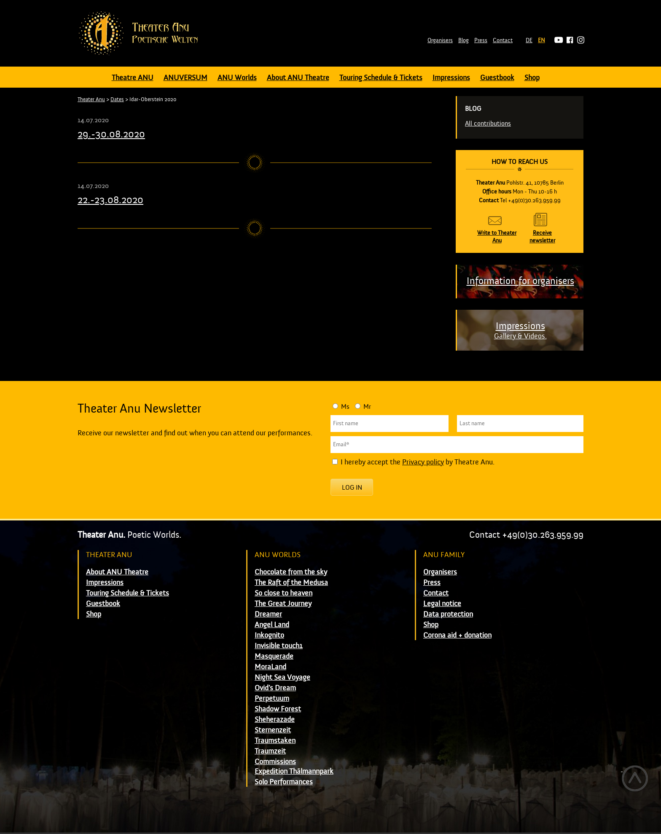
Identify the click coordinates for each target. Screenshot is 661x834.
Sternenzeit (273, 730)
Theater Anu (91, 99)
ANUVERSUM (185, 77)
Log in (352, 487)
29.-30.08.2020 (111, 134)
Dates (117, 99)
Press (480, 40)
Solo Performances (284, 782)
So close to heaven (283, 593)
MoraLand (270, 666)
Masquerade (274, 656)
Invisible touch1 (279, 645)
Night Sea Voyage (282, 677)
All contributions (488, 123)
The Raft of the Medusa (291, 582)
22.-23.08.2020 (110, 200)
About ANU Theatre (298, 77)
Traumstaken (275, 740)
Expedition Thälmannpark (294, 771)
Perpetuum (272, 698)
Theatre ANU (132, 77)
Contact (503, 40)
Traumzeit (270, 751)
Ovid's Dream (275, 688)
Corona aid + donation (457, 635)
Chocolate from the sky (291, 572)
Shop (532, 77)
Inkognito (269, 635)
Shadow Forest (278, 709)
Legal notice (442, 603)
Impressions (451, 77)
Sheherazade (275, 719)
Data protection (448, 614)
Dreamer (268, 614)
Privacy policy (423, 462)
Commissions (275, 761)
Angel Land (272, 624)
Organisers (440, 40)
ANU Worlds (237, 77)
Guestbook (497, 77)
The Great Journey (283, 603)
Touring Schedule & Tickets (380, 77)
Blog (463, 40)
